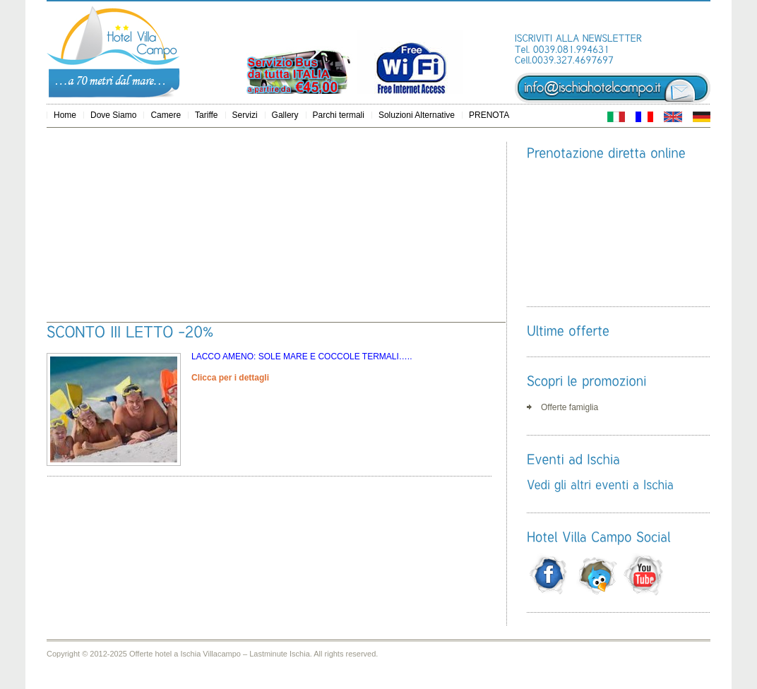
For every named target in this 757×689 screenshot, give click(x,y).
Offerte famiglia (569, 407)
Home (65, 115)
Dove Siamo (113, 115)
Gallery (285, 115)
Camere (165, 115)
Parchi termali (338, 115)
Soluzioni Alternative (416, 115)
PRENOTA (489, 115)
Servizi (245, 115)
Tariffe (206, 115)
